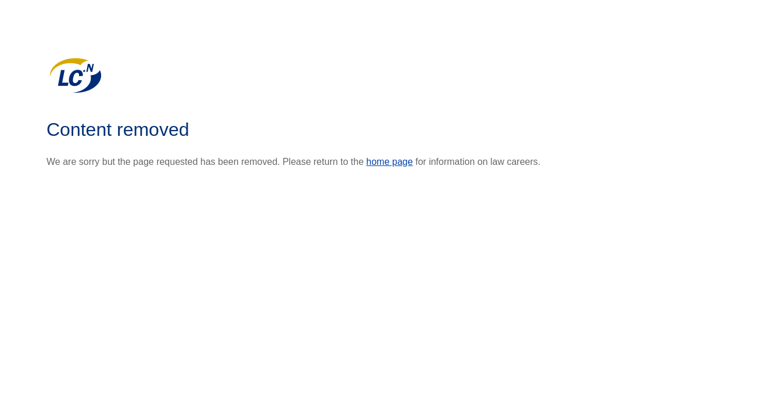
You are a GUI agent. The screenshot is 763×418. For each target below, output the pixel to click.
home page (389, 162)
